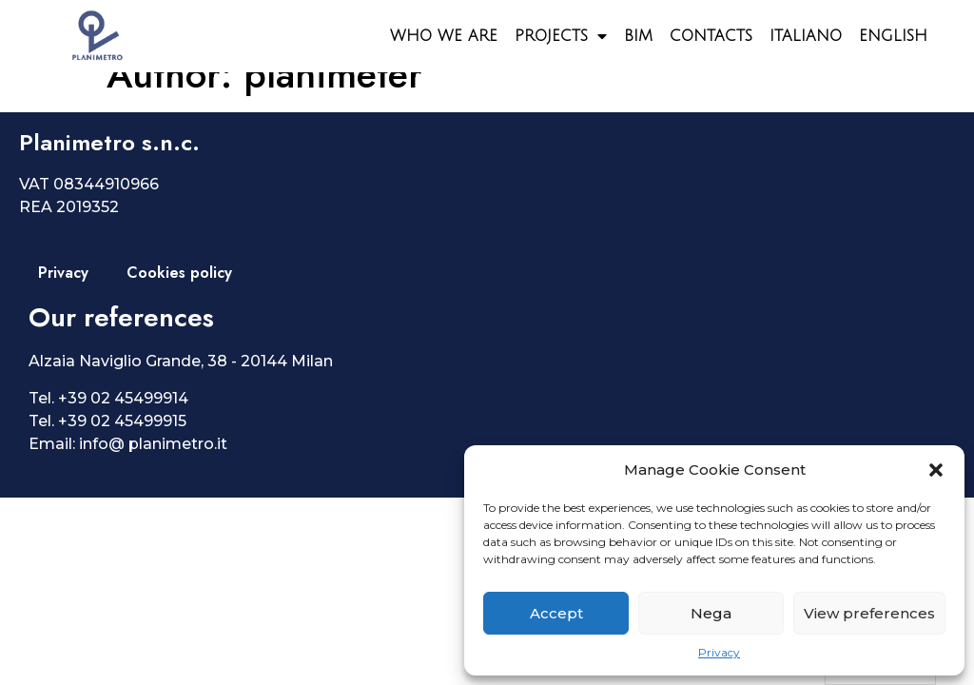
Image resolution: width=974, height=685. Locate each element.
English (893, 36)
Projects (561, 36)
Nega (711, 613)
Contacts (711, 36)
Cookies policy (179, 301)
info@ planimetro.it (153, 472)
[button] (935, 470)
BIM (638, 36)
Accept (556, 613)
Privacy (719, 652)
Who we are (443, 36)
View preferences (869, 613)
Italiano (805, 36)
